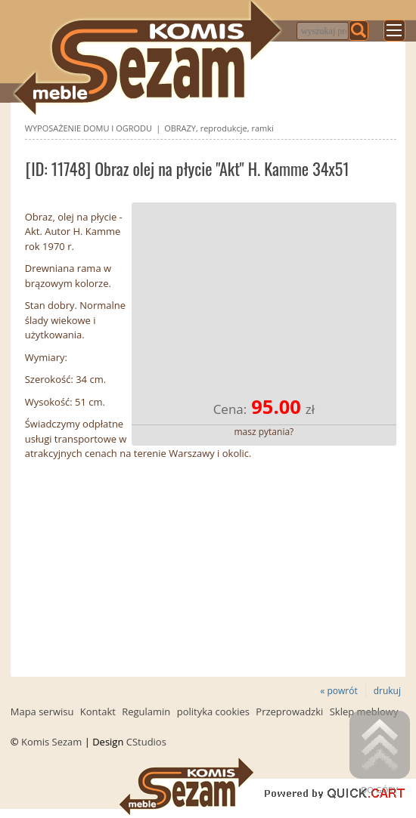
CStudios (146, 742)
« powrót (338, 690)
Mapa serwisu (42, 711)
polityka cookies (213, 711)
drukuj (387, 690)
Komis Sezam (51, 742)
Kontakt (98, 711)
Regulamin (146, 711)
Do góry (379, 753)
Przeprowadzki (289, 711)
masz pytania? (264, 431)
